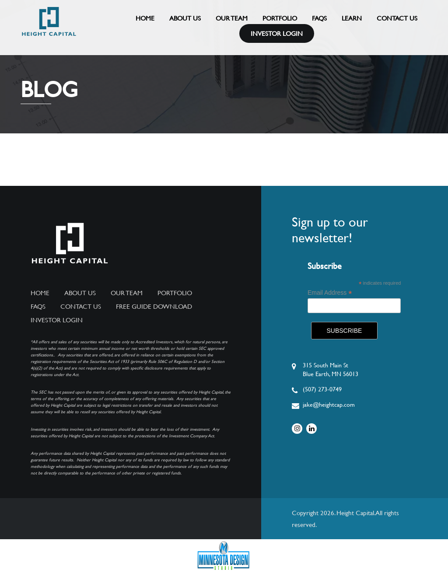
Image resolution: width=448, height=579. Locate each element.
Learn (352, 18)
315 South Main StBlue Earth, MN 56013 (330, 369)
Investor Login (277, 33)
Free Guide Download (154, 306)
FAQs (319, 18)
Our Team (232, 18)
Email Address (330, 293)
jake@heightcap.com (329, 404)
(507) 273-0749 (322, 389)
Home (145, 18)
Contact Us (397, 18)
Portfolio (279, 18)
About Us (185, 18)
